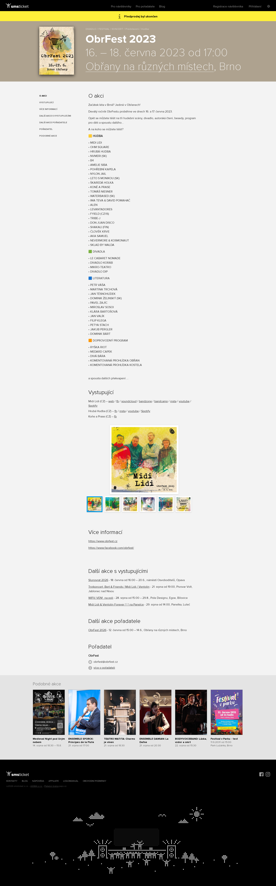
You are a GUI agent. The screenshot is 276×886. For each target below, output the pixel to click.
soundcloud (129, 401)
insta (173, 401)
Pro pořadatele (145, 6)
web (111, 401)
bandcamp (161, 401)
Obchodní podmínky (94, 781)
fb (117, 401)
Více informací (48, 109)
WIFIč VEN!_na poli (100, 598)
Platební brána (51, 786)
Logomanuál (70, 781)
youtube (184, 401)
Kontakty (11, 781)
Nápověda (38, 781)
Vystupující (46, 102)
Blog (162, 6)
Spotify (92, 406)
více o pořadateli (104, 668)
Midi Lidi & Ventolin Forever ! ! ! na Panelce (116, 604)
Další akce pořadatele (53, 122)
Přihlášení (255, 6)
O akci (43, 95)
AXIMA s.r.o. (36, 786)
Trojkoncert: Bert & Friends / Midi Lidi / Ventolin (118, 587)
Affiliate (54, 781)
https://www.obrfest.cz (102, 541)
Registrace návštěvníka (228, 6)
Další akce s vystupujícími (55, 116)
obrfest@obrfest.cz (106, 662)
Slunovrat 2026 (98, 580)
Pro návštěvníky (121, 6)
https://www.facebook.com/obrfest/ (111, 548)
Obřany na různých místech (150, 66)
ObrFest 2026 (97, 630)
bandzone (145, 401)
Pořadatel (46, 129)
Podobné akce (48, 136)
